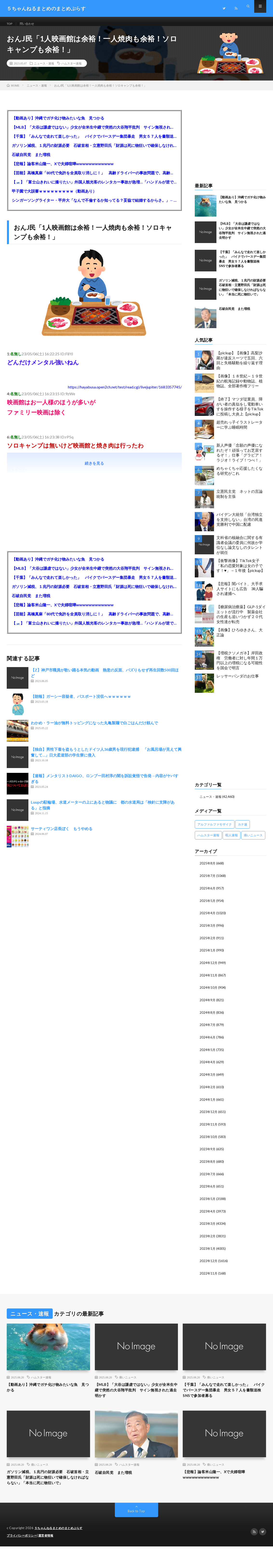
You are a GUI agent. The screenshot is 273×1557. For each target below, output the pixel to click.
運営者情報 (49, 1546)
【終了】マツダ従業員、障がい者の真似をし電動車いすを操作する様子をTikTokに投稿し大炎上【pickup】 (239, 411)
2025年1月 (208, 954)
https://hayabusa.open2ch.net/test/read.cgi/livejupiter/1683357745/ (125, 392)
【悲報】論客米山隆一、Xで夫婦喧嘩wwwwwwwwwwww (63, 169)
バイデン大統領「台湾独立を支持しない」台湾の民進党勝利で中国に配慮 (239, 524)
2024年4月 (208, 1065)
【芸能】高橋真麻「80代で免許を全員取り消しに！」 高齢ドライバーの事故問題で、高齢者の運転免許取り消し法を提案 (94, 178)
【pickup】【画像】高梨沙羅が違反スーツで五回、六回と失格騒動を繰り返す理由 (239, 365)
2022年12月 (209, 1261)
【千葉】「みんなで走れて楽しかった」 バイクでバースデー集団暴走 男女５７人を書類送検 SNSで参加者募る (94, 141)
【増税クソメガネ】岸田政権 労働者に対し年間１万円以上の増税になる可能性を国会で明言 (239, 665)
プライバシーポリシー (23, 1546)
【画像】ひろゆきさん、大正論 (239, 637)
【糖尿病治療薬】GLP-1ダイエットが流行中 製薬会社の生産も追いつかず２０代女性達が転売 (241, 619)
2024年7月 (208, 1028)
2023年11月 (209, 1126)
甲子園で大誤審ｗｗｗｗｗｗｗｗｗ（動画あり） (54, 196)
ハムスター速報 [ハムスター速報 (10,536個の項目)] (208, 840)
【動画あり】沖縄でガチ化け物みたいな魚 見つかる (58, 123)
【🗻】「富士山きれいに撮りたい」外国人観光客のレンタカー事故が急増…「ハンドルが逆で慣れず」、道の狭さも (94, 187)
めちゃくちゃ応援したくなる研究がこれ (239, 476)
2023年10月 (209, 1138)
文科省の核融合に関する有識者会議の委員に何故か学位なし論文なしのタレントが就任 (239, 550)
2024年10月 (209, 991)
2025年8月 (208, 868)
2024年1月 (208, 1101)
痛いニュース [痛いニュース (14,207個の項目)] (253, 840)
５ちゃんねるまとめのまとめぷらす (60, 1539)
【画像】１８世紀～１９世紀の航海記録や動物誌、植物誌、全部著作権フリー (239, 386)
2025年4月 (208, 917)
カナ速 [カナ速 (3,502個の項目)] (242, 830)
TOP (10, 24)
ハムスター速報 (71, 68)
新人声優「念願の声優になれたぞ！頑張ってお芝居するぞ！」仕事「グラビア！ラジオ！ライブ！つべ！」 (239, 458)
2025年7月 (208, 881)
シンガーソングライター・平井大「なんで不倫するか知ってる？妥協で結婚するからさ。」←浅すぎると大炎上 (94, 205)
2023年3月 (208, 1224)
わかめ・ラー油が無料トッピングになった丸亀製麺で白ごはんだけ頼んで (94, 728)
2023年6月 (208, 1187)
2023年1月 (208, 1248)
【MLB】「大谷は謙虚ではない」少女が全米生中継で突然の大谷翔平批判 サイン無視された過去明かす (94, 132)
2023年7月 (208, 1175)
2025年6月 (208, 893)
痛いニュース (127, 1376)
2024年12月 (209, 966)
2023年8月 (208, 1163)
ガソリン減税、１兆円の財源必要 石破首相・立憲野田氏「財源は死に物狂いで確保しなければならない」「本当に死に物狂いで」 (94, 150)
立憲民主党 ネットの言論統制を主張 (239, 499)
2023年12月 (209, 1114)
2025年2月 (208, 942)
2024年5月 (208, 1052)
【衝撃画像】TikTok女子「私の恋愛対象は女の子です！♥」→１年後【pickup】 (240, 570)
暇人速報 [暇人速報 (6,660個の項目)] (231, 840)
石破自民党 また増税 (31, 159)
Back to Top (136, 1522)
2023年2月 (208, 1236)
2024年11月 (209, 979)
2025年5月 (208, 905)
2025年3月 (208, 930)
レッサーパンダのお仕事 (237, 681)
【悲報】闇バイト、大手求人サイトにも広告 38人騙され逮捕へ (239, 594)
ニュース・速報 (44, 68)
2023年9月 (208, 1150)
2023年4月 (208, 1212)
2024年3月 (208, 1077)
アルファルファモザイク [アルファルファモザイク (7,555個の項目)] (214, 830)
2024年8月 (208, 1015)
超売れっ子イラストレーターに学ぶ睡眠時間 (239, 430)
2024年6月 (208, 1040)
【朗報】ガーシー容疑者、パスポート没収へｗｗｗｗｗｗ (81, 701)
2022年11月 (209, 1273)
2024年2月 (208, 1089)
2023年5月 (208, 1199)
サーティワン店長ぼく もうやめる (61, 834)
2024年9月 (208, 1003)
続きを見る (94, 468)
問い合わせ (29, 24)
